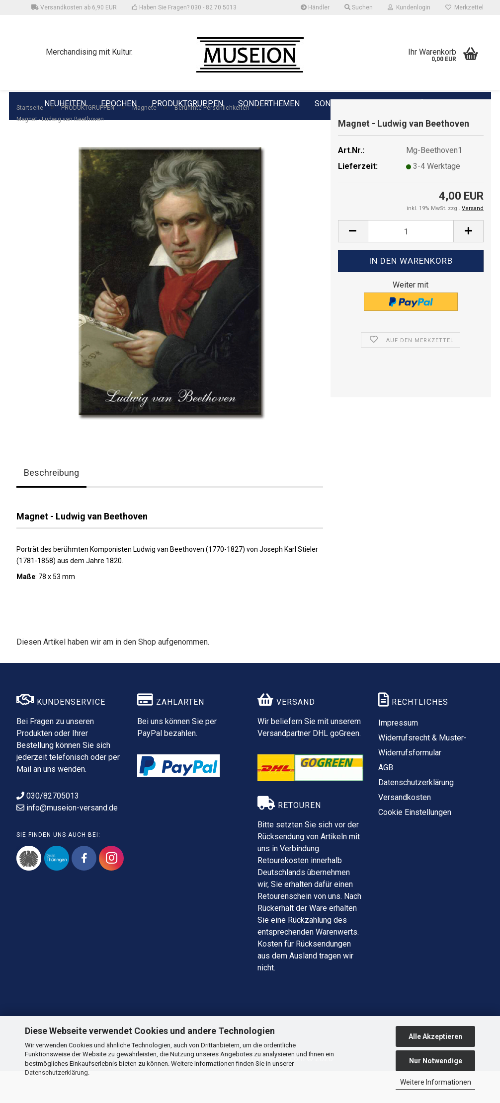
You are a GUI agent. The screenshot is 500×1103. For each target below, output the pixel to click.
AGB (385, 800)
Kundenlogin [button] (409, 7)
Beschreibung (51, 505)
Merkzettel (464, 7)
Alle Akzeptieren (435, 1036)
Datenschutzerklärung (56, 1072)
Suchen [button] (358, 7)
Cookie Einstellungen (414, 844)
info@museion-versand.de (67, 840)
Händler (315, 7)
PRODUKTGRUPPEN (187, 103)
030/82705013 (47, 828)
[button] (353, 263)
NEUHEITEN (65, 103)
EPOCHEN (119, 103)
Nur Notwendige (435, 1061)
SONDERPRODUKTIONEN (360, 103)
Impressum (398, 755)
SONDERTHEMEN (269, 103)
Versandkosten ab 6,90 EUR (74, 7)
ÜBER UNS (437, 103)
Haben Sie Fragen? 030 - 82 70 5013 (184, 7)
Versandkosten (404, 829)
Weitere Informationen (435, 1082)
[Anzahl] (411, 263)
